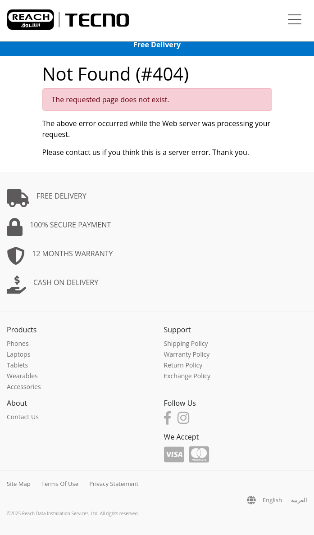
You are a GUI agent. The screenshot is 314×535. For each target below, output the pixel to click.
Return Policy (183, 365)
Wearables (22, 376)
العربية (299, 500)
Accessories (24, 386)
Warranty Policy (187, 354)
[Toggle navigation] (294, 20)
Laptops (18, 354)
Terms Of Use (59, 484)
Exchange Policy (187, 376)
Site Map (19, 484)
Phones (18, 343)
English (272, 500)
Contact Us (23, 417)
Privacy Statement (113, 484)
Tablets (17, 365)
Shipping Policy (186, 343)
